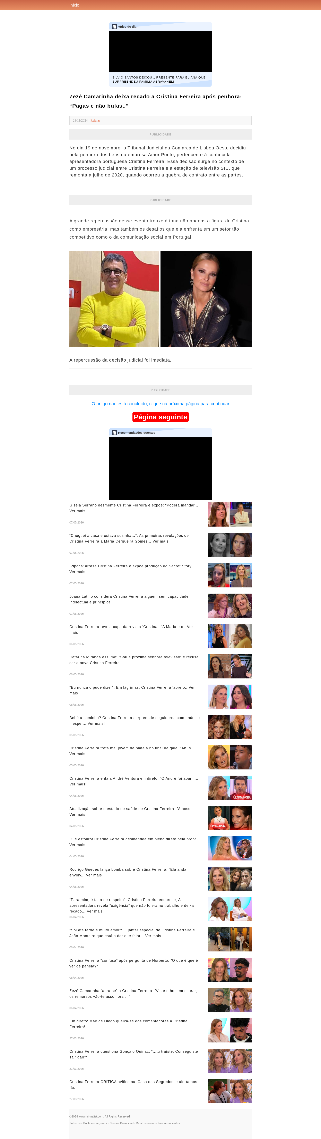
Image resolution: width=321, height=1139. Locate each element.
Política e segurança (96, 1123)
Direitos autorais (146, 1123)
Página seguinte (160, 417)
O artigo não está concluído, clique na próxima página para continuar (160, 403)
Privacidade (127, 1123)
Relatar (95, 120)
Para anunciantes (168, 1123)
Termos (114, 1123)
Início (74, 5)
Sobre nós (76, 1123)
